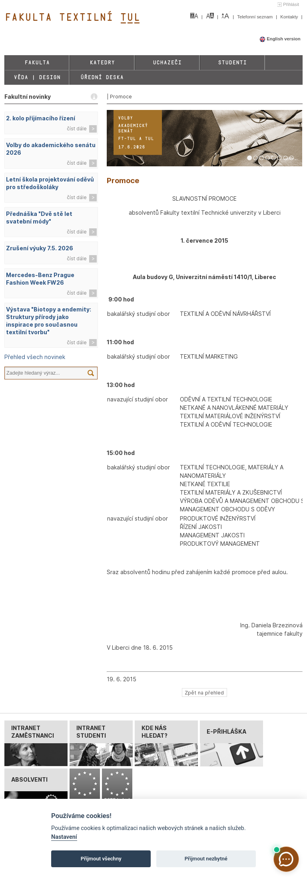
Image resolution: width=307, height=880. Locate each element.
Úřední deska (102, 77)
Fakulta (37, 62)
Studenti (232, 62)
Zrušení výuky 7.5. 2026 (39, 248)
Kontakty (289, 16)
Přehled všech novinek (34, 356)
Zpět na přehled (204, 692)
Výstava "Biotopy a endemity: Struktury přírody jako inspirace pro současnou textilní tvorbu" (48, 320)
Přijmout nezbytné (206, 859)
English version (280, 38)
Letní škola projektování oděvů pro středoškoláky (50, 183)
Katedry (102, 62)
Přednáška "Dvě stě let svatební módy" (39, 217)
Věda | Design (37, 77)
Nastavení (64, 837)
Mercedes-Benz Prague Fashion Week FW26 (40, 278)
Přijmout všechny (101, 859)
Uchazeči (167, 62)
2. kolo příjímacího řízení (40, 118)
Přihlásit (291, 4)
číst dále (77, 129)
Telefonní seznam (255, 16)
